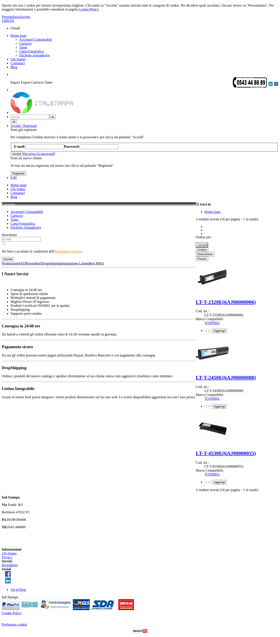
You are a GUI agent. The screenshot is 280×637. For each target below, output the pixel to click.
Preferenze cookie (14, 624)
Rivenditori (10, 565)
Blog (13, 67)
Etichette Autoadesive (34, 55)
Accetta (24, 17)
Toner (23, 47)
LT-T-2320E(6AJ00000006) (226, 302)
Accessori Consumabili (35, 39)
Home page (18, 35)
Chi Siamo (17, 59)
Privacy (7, 557)
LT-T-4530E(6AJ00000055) (226, 453)
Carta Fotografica (31, 51)
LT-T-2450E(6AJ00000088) (226, 377)
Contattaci (17, 63)
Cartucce (25, 43)
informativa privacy (68, 251)
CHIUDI (8, 21)
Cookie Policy (88, 9)
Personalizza (10, 17)
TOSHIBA (212, 323)
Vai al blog (18, 589)
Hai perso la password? (39, 154)
